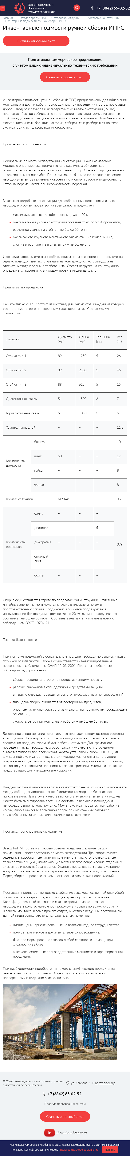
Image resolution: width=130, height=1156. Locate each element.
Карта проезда (105, 1083)
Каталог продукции (32, 17)
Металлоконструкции (66, 17)
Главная (8, 17)
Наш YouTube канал (72, 1132)
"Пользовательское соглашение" (79, 1149)
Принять (110, 1149)
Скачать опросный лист (36, 41)
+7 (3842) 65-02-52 (113, 8)
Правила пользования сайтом (65, 1103)
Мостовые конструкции (103, 17)
